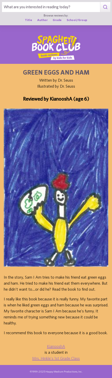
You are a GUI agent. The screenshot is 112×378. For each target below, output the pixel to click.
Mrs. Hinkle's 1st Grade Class (56, 358)
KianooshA (56, 346)
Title (28, 20)
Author (42, 20)
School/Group (77, 20)
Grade (57, 20)
